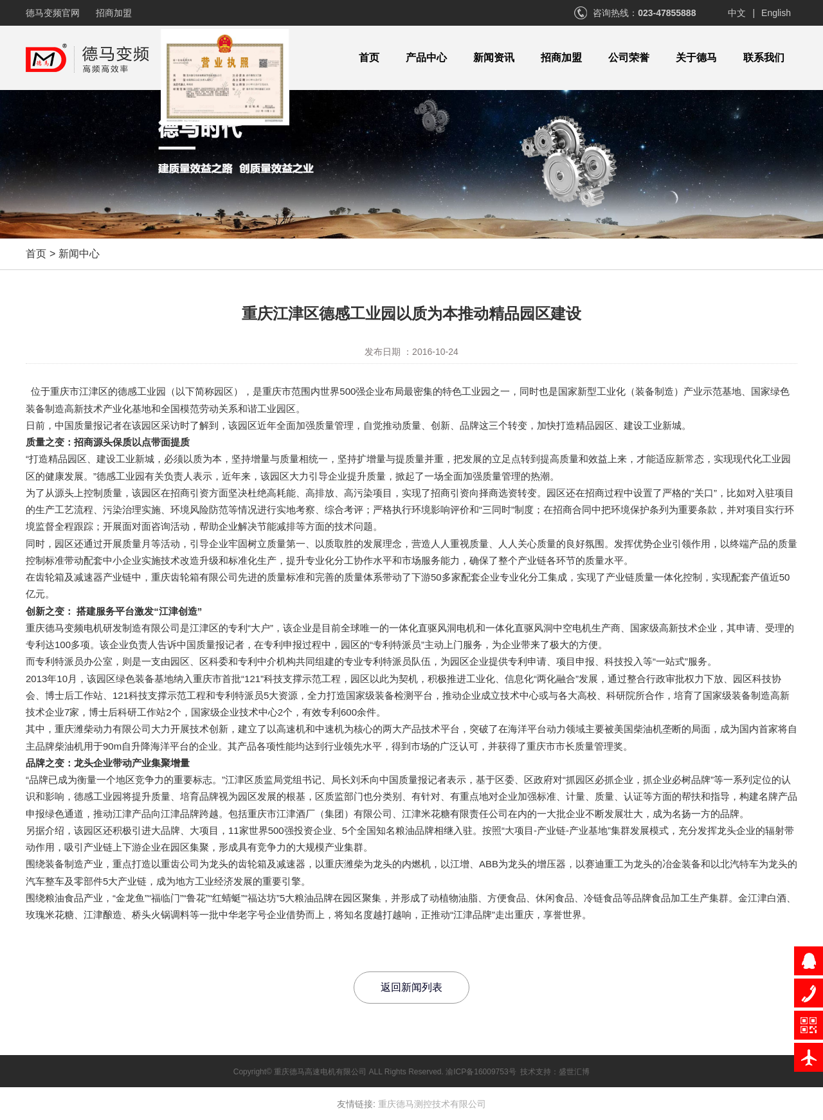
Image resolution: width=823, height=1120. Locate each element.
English (776, 13)
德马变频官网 (53, 13)
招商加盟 (114, 13)
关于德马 (696, 57)
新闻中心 (79, 253)
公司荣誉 (628, 57)
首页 (369, 57)
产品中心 (426, 57)
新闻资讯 (493, 57)
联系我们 (763, 57)
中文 (737, 13)
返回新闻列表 (411, 987)
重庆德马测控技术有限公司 (432, 1104)
